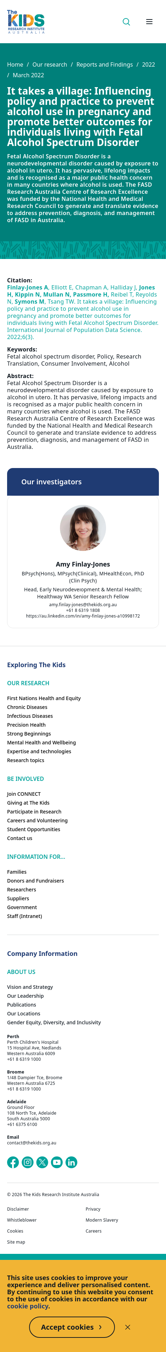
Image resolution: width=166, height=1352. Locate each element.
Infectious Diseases (30, 715)
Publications (21, 1004)
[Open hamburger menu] (149, 21)
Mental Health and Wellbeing (41, 742)
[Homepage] (25, 22)
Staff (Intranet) (24, 916)
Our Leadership (25, 995)
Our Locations (23, 1013)
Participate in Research (34, 811)
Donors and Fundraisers (35, 880)
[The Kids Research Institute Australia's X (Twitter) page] (42, 1162)
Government (22, 907)
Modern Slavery (102, 1220)
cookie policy (27, 1306)
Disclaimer (18, 1209)
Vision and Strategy (30, 987)
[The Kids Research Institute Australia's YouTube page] (57, 1162)
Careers (94, 1231)
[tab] (79, 586)
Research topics (25, 760)
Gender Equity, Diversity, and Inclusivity (54, 1022)
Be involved (25, 778)
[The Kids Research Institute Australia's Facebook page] (13, 1162)
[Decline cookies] (127, 1327)
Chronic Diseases (27, 707)
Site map (16, 1242)
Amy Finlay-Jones (83, 564)
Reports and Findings (104, 64)
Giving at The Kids (28, 802)
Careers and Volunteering (37, 820)
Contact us (19, 838)
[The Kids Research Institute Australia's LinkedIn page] (71, 1162)
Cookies (15, 1231)
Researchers (21, 889)
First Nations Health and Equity (44, 698)
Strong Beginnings (29, 733)
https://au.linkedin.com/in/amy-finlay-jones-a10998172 (83, 616)
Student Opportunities (33, 829)
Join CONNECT (24, 793)
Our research (49, 64)
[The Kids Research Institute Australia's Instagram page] (28, 1162)
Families (17, 871)
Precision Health (26, 724)
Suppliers (18, 898)
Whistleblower (22, 1220)
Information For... (36, 856)
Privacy (93, 1209)
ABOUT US (21, 971)
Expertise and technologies (39, 751)
